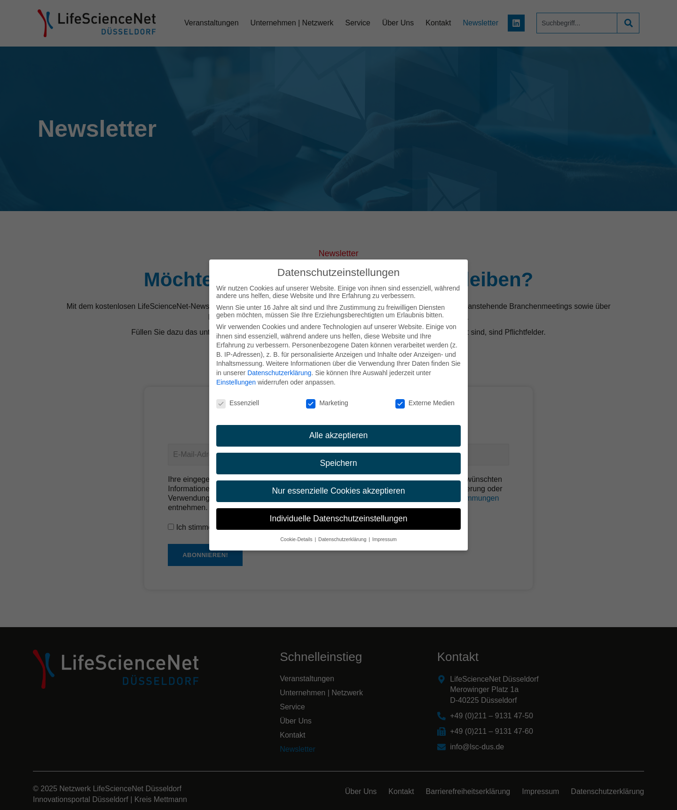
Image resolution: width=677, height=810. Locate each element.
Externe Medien (425, 400)
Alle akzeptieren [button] (338, 432)
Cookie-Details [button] (297, 536)
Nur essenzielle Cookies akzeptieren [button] (338, 488)
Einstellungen (236, 379)
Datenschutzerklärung (279, 370)
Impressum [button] (384, 536)
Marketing (327, 400)
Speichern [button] (338, 460)
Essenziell (237, 400)
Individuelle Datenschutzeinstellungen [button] (339, 515)
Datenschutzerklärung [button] (343, 536)
